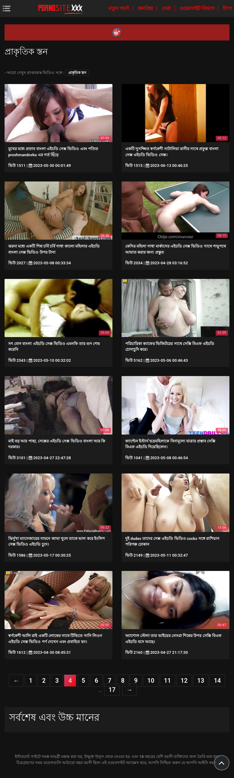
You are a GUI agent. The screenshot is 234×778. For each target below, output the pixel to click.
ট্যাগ (227, 8)
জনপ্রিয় (146, 8)
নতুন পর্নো (119, 8)
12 (184, 680)
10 (150, 680)
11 (167, 680)
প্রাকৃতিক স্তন (77, 73)
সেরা (166, 8)
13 (200, 680)
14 (217, 680)
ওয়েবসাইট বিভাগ (197, 8)
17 (111, 689)
